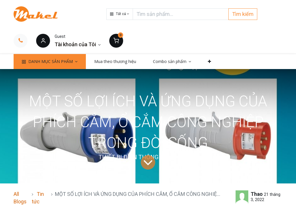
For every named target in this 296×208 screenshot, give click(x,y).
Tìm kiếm (243, 14)
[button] (119, 14)
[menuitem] (115, 61)
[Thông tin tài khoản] (78, 44)
